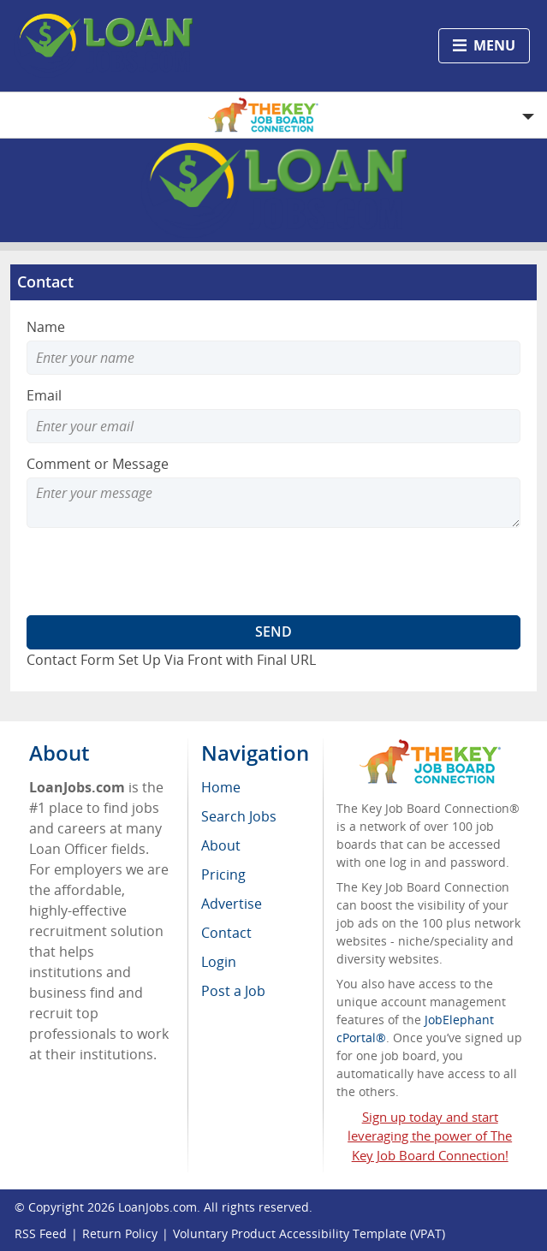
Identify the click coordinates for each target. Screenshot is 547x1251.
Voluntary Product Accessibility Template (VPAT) (309, 1233)
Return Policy (120, 1233)
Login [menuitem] (218, 961)
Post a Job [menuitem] (233, 990)
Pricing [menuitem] (223, 874)
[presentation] (157, 571)
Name (46, 326)
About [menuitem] (221, 845)
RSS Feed (41, 1233)
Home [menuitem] (221, 787)
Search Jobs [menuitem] (238, 816)
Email (44, 395)
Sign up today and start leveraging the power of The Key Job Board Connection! (430, 1136)
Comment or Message (98, 463)
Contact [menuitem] (226, 932)
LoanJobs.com (157, 1207)
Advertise (231, 903)
